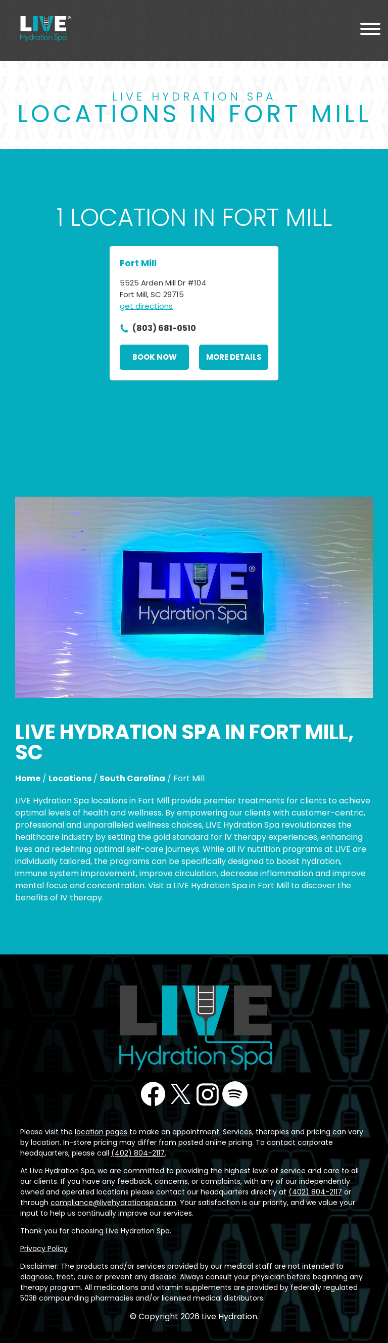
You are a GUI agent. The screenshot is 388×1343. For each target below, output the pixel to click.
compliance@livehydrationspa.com (113, 1202)
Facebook (153, 1094)
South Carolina (132, 778)
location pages (101, 1132)
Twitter (180, 1094)
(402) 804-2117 (138, 1153)
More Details (234, 357)
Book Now (154, 357)
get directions (146, 306)
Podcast (235, 1094)
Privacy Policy (44, 1248)
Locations (69, 778)
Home (27, 778)
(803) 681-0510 (164, 328)
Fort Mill (138, 263)
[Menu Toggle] (370, 30)
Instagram (207, 1094)
